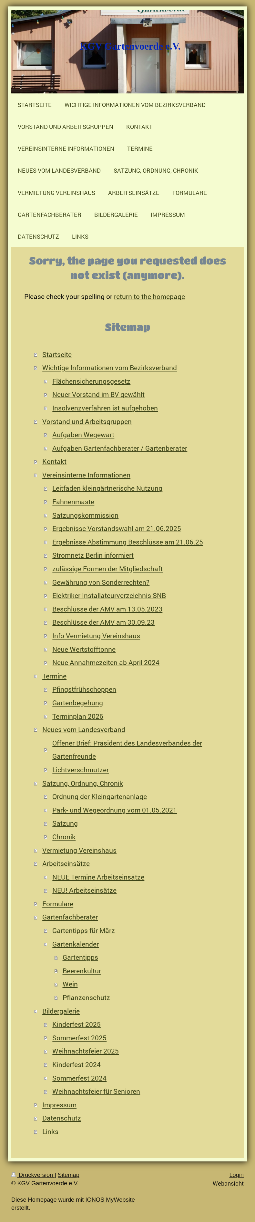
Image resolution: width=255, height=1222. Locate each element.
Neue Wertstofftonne (84, 649)
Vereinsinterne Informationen (86, 474)
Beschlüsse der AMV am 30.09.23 (103, 622)
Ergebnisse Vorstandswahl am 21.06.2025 (116, 528)
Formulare (57, 903)
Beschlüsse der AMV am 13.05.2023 (107, 608)
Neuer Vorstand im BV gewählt (98, 394)
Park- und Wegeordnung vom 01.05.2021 (114, 809)
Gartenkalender (75, 943)
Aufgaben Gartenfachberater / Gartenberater (119, 448)
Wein (70, 983)
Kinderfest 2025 (76, 1024)
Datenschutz (61, 1117)
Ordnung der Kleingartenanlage (99, 796)
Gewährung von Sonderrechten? (100, 582)
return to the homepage (149, 296)
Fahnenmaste (73, 501)
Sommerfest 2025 (79, 1037)
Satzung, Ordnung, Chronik (82, 783)
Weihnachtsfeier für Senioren (96, 1091)
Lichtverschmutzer (80, 769)
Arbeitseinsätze (66, 863)
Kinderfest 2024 (76, 1064)
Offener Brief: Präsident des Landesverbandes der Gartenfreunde (127, 749)
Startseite (57, 354)
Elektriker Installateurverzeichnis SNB (109, 595)
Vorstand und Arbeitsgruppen (87, 421)
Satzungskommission (85, 515)
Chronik (64, 836)
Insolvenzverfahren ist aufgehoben (105, 407)
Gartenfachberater (70, 916)
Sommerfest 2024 (79, 1077)
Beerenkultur (82, 970)
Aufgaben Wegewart (83, 434)
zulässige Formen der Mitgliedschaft (107, 568)
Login (236, 1175)
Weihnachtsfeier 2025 (85, 1050)
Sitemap (68, 1175)
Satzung (65, 823)
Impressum (59, 1104)
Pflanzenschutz (86, 997)
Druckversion (33, 1175)
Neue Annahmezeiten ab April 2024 (105, 662)
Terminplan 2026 (77, 716)
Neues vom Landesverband (83, 729)
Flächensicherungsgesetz (91, 381)
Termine (54, 675)
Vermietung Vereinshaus (79, 850)
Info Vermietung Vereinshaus (96, 635)
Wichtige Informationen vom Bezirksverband (109, 367)
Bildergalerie (61, 1010)
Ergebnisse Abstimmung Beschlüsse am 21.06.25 (127, 541)
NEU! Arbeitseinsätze (84, 890)
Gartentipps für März (83, 930)
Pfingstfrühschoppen (84, 689)
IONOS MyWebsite (110, 1200)
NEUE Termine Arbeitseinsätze (98, 876)
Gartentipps (80, 957)
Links (50, 1131)
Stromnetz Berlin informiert (93, 555)
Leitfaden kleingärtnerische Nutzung (107, 488)
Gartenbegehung (77, 702)
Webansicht (228, 1183)
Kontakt (54, 461)
